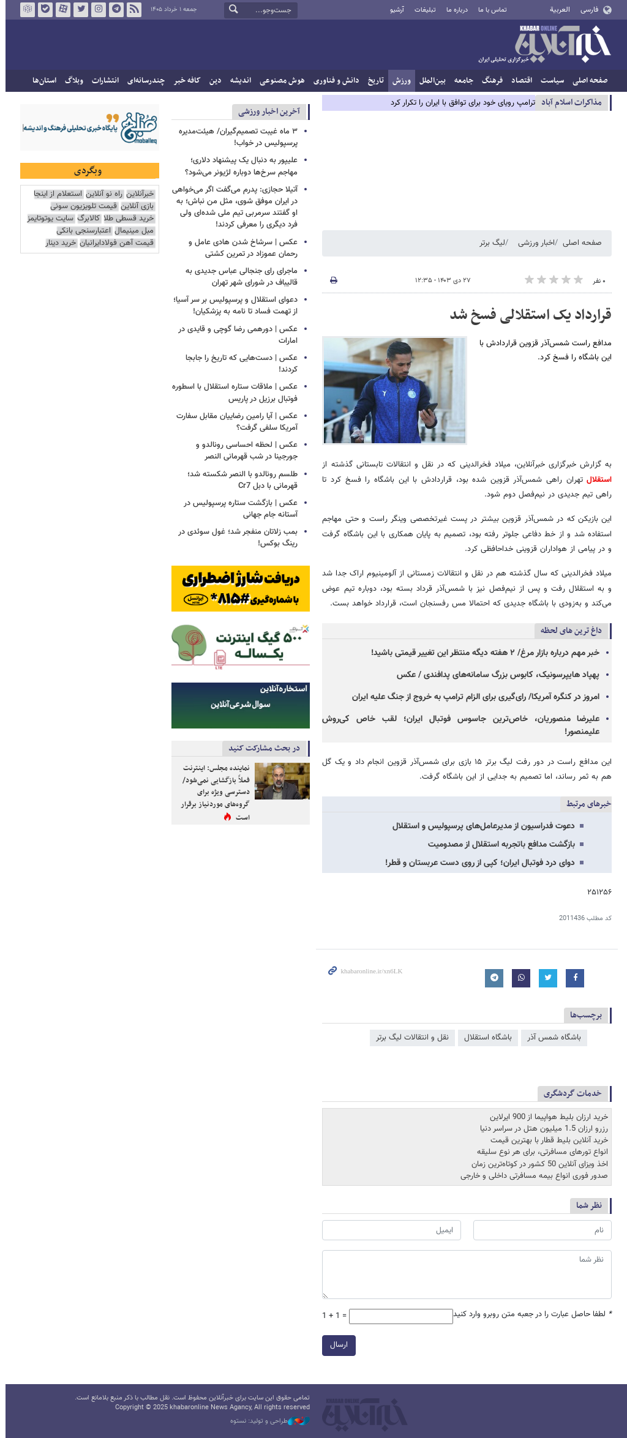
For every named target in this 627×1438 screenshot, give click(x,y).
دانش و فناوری (334, 81)
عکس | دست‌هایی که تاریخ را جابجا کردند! (239, 364)
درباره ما (454, 10)
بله (43, 9)
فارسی (586, 9)
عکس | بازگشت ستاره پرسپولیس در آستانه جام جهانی (238, 509)
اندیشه (238, 81)
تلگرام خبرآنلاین (114, 9)
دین (213, 81)
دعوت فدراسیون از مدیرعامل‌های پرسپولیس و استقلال (481, 826)
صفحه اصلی (587, 81)
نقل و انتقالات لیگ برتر (410, 1038)
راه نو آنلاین (101, 194)
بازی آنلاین (134, 206)
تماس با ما (490, 10)
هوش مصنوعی (279, 81)
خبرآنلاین (542, 45)
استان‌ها (42, 81)
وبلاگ (71, 81)
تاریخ (373, 81)
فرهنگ (489, 81)
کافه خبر (184, 81)
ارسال (336, 1345)
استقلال (594, 480)
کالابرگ (86, 219)
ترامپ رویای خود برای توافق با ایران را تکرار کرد (460, 103)
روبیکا (25, 9)
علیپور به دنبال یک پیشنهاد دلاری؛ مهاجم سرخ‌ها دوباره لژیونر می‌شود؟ (238, 166)
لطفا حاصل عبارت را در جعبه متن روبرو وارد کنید (530, 1314)
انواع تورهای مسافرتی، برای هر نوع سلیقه (540, 1152)
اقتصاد (519, 81)
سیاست (549, 81)
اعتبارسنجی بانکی (81, 231)
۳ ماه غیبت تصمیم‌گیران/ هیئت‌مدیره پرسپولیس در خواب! (235, 137)
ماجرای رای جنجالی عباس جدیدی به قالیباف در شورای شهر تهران (239, 277)
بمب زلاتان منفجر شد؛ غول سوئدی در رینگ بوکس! (235, 538)
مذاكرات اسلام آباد (569, 102)
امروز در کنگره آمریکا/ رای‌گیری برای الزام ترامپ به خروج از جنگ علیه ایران (473, 697)
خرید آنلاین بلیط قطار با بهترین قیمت (547, 1140)
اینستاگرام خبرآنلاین (96, 9)
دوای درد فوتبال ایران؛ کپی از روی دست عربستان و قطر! (478, 863)
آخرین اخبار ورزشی (267, 112)
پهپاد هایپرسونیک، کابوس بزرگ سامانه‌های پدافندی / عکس (495, 675)
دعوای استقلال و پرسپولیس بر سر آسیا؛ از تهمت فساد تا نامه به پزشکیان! (233, 306)
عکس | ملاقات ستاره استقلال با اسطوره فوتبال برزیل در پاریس (232, 393)
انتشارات (102, 81)
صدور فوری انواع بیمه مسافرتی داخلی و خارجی (532, 1176)
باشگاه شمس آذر (552, 1038)
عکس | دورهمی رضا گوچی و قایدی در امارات (235, 335)
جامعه (461, 81)
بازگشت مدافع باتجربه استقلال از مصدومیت (499, 845)
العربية (557, 9)
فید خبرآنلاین (132, 9)
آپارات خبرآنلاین (60, 9)
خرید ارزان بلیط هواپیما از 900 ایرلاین (546, 1117)
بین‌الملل (430, 81)
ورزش (399, 81)
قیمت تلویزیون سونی (81, 206)
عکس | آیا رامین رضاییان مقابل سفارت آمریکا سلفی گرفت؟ (234, 422)
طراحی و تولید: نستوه (267, 1421)
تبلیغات (422, 10)
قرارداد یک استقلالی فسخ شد (528, 315)
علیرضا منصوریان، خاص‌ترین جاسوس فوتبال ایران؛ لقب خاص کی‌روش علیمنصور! (458, 726)
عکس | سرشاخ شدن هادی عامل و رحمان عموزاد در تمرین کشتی (240, 248)
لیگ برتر (490, 243)
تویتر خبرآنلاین (78, 9)
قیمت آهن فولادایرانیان (114, 243)
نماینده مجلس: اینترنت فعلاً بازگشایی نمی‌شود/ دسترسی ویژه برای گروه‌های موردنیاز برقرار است (212, 792)
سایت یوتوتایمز (47, 219)
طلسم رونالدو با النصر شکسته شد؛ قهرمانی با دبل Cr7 (240, 480)
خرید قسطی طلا (126, 219)
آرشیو (394, 10)
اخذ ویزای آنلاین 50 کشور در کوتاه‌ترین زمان (537, 1164)
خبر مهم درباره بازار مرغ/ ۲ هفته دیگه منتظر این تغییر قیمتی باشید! (483, 653)
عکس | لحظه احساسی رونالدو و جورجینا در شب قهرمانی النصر (244, 451)
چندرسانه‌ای (143, 81)
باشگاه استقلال (485, 1038)
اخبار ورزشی (534, 243)
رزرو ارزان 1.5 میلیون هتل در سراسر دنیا (542, 1129)
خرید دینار (58, 243)
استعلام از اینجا (55, 194)
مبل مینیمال (131, 231)
